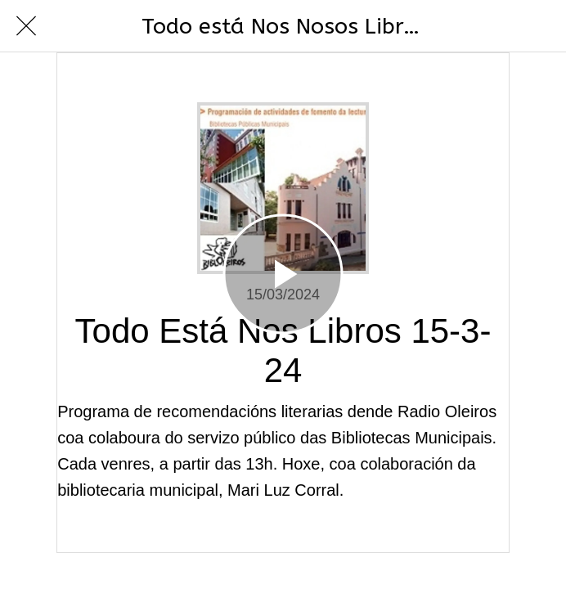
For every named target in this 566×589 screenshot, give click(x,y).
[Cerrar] (26, 26)
